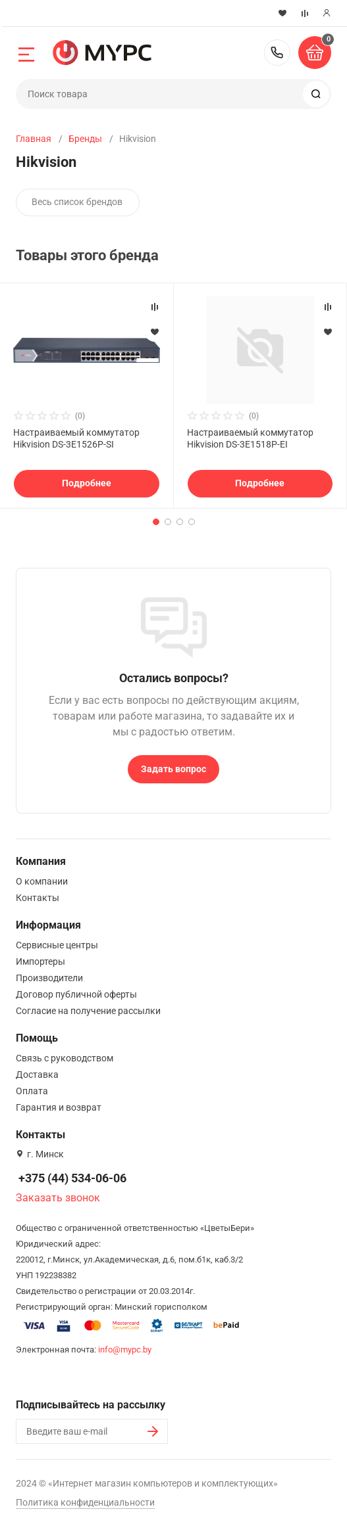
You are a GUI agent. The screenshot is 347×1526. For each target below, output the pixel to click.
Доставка (37, 1074)
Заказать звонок (58, 1197)
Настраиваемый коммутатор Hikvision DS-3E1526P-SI (76, 438)
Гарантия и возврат (58, 1107)
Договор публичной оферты (76, 994)
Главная (33, 138)
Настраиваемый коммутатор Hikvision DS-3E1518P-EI (250, 438)
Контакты (37, 897)
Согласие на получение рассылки (88, 1011)
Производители (49, 978)
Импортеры (40, 961)
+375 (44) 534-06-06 (277, 52)
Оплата (32, 1091)
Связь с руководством (64, 1058)
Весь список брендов (77, 202)
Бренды (85, 138)
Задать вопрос (173, 769)
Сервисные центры (57, 945)
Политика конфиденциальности (85, 1502)
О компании (42, 881)
